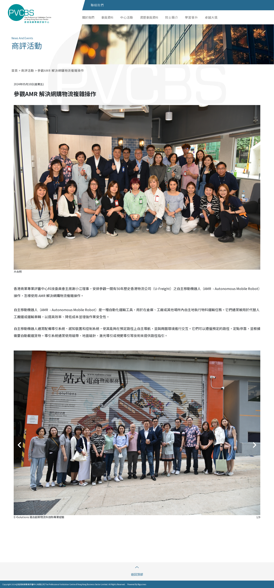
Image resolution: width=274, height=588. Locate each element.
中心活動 (126, 17)
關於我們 (88, 17)
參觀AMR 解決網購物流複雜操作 (60, 70)
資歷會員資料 (149, 17)
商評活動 (28, 70)
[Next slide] (254, 445)
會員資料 (107, 17)
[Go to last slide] (20, 445)
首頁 (14, 70)
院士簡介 (171, 17)
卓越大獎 (211, 17)
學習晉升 (191, 17)
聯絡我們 (97, 5)
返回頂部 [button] (137, 571)
